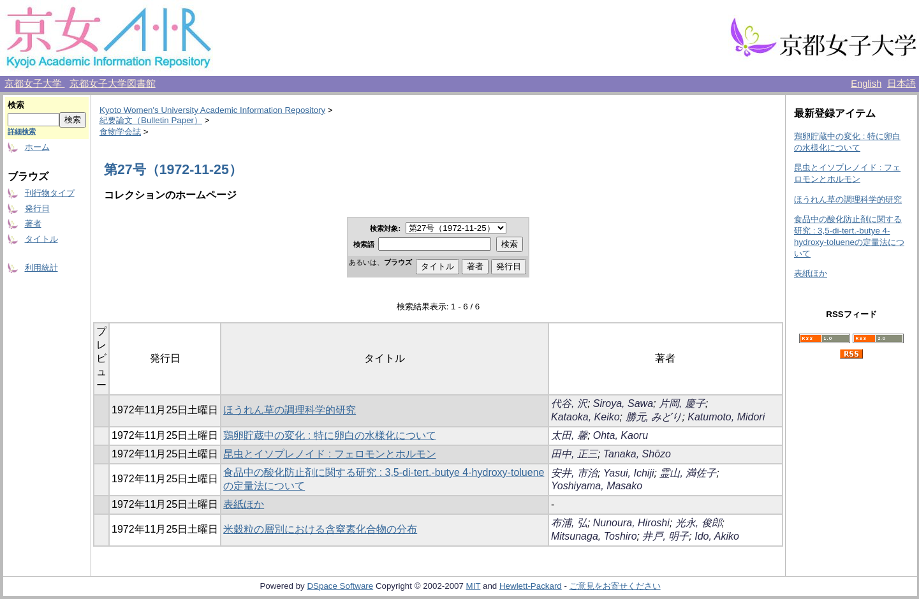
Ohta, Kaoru (620, 435)
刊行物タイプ (50, 193)
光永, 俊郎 (698, 522)
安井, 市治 (574, 473)
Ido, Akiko (717, 536)
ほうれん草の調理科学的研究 (289, 409)
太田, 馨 (569, 435)
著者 (33, 223)
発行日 (37, 208)
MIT (473, 586)
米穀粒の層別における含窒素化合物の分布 (320, 529)
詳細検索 (22, 131)
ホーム (37, 147)
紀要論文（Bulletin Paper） (150, 120)
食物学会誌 (120, 132)
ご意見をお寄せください (615, 586)
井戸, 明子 (665, 536)
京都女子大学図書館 (113, 83)
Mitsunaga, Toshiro (594, 536)
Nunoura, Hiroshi (631, 522)
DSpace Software (340, 586)
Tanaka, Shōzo (637, 453)
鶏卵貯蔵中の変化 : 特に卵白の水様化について (329, 435)
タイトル (41, 239)
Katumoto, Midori (726, 416)
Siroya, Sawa (623, 403)
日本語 (901, 83)
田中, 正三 (574, 453)
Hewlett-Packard (530, 586)
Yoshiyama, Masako (596, 485)
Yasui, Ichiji (628, 473)
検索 (16, 105)
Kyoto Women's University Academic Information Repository (212, 110)
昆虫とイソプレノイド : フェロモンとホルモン (329, 453)
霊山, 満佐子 (687, 473)
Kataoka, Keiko (585, 416)
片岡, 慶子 (682, 403)
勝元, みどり (654, 416)
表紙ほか (243, 504)
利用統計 (41, 267)
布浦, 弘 (569, 522)
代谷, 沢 (569, 403)
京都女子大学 (34, 83)
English (866, 83)
